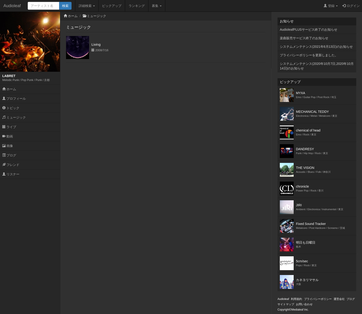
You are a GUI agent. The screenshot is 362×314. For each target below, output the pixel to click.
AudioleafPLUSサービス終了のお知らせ (308, 29)
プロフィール (14, 98)
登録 (331, 6)
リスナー (10, 174)
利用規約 (296, 299)
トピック (10, 108)
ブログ (9, 155)
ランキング (137, 6)
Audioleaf (12, 5)
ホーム (9, 89)
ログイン (351, 6)
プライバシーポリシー (318, 299)
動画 (7, 136)
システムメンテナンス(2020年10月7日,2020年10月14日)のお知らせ (317, 66)
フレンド (10, 165)
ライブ (9, 127)
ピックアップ (111, 6)
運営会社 (339, 299)
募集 (157, 6)
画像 (7, 146)
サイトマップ (286, 304)
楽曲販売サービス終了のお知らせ (304, 38)
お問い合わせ (304, 304)
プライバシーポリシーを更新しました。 (309, 55)
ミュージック (14, 117)
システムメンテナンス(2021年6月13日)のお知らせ (316, 46)
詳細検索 (87, 6)
